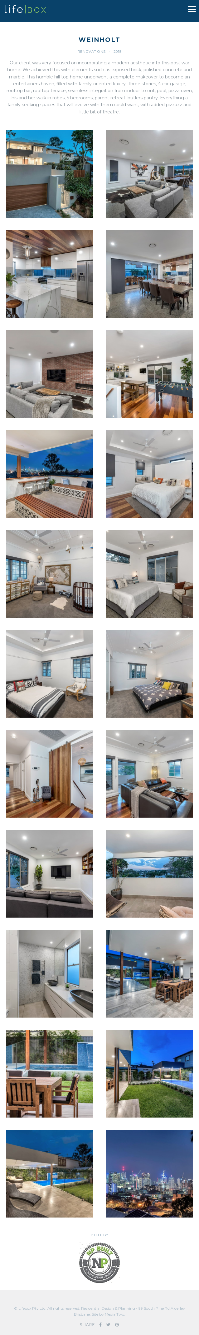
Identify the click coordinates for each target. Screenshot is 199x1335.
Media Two (114, 1314)
